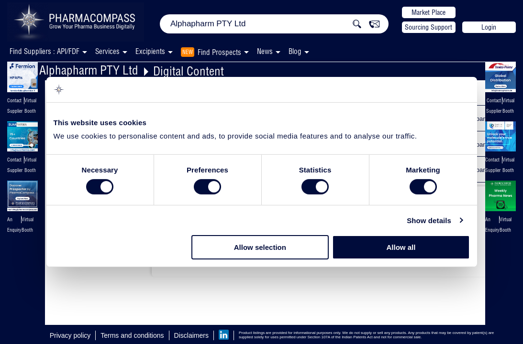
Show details (429, 220)
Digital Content (188, 71)
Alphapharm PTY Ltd (88, 70)
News (265, 51)
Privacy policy (70, 335)
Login (488, 27)
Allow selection (260, 247)
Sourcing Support (428, 27)
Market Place (428, 12)
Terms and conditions (132, 335)
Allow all (401, 247)
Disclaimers (191, 335)
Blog (295, 51)
